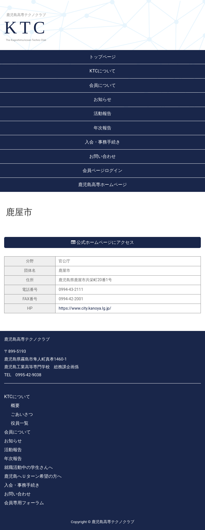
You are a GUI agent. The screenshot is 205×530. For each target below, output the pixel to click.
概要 (15, 405)
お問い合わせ (102, 156)
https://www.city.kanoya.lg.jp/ (85, 308)
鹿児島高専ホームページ (102, 184)
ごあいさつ (22, 414)
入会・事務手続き (102, 142)
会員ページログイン (102, 170)
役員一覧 (19, 423)
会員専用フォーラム (24, 502)
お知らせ (102, 99)
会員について (102, 85)
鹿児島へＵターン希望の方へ (33, 476)
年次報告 (102, 127)
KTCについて (102, 71)
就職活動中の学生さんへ (28, 467)
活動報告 (102, 113)
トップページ (102, 56)
